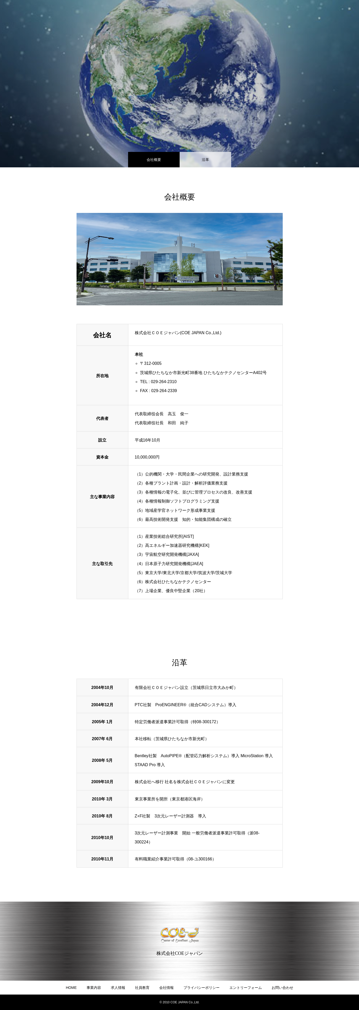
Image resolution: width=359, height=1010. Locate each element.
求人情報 (118, 988)
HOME (71, 988)
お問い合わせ (282, 988)
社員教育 (142, 988)
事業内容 (94, 988)
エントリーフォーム (245, 988)
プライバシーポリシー (201, 988)
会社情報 (166, 988)
